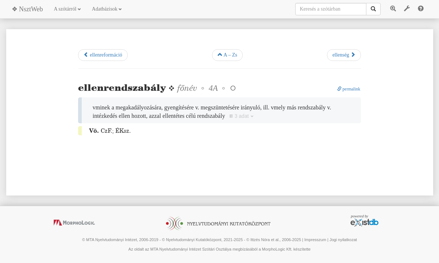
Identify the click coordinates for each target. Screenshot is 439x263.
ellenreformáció (103, 55)
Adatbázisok (107, 9)
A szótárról (67, 9)
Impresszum (315, 239)
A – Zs (227, 55)
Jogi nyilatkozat (343, 239)
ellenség (343, 55)
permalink (349, 89)
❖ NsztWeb (27, 9)
